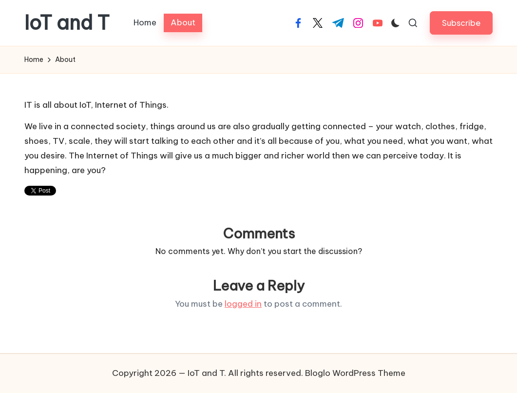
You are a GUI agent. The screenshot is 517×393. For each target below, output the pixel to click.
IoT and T (67, 23)
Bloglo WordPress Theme (355, 373)
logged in (243, 303)
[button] (461, 22)
